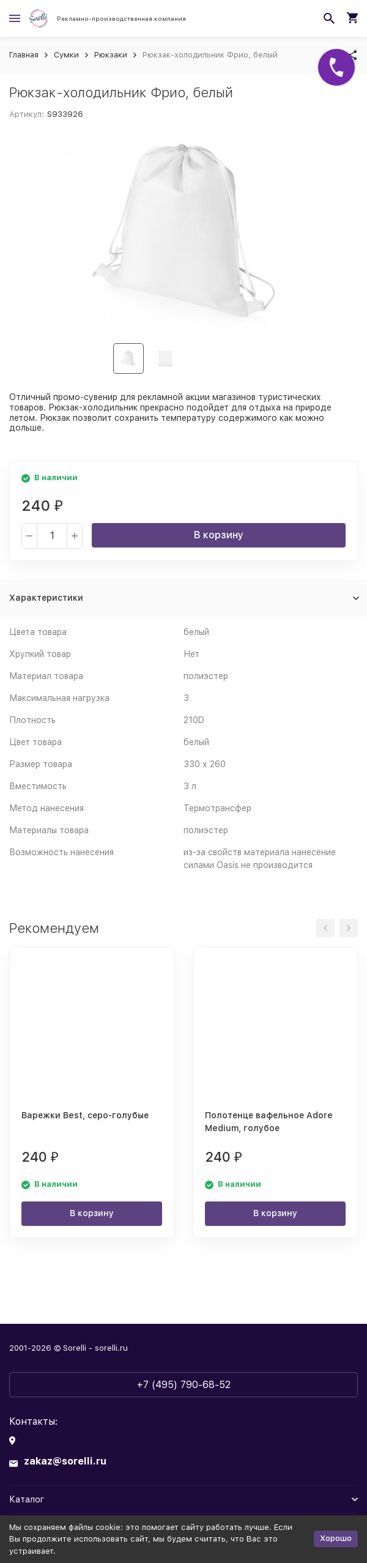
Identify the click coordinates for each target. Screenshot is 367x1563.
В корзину (218, 535)
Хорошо (336, 1538)
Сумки (66, 54)
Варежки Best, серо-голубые (85, 1115)
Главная (24, 54)
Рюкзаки (110, 54)
